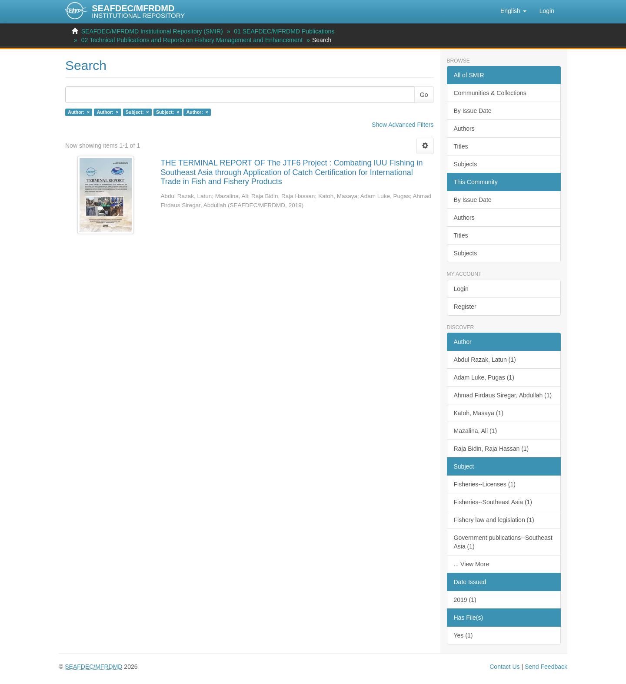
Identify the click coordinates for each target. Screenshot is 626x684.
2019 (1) (465, 599)
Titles (461, 146)
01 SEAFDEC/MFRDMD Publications (284, 31)
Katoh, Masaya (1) (478, 413)
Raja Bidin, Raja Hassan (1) (491, 448)
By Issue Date (473, 110)
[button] (513, 11)
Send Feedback (546, 666)
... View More (471, 564)
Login (461, 288)
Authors (464, 128)
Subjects (465, 164)
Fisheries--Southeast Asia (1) (493, 502)
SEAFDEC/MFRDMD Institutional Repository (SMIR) (152, 31)
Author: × (79, 112)
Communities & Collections (490, 92)
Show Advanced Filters (402, 124)
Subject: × (137, 112)
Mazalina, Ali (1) (475, 430)
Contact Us (504, 666)
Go (424, 94)
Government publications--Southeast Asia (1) (503, 542)
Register (465, 306)
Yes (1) (463, 635)
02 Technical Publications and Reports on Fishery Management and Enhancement (192, 39)
